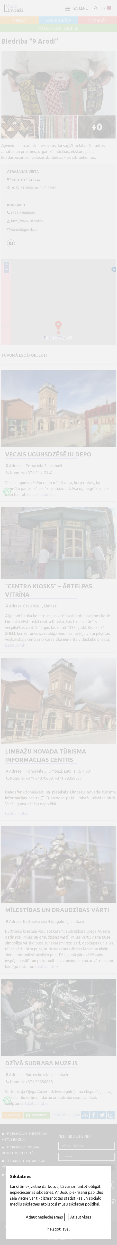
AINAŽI (20, 20)
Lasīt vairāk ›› (44, 494)
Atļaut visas (80, 1217)
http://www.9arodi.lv (27, 221)
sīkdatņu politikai (84, 1204)
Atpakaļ (13, 1115)
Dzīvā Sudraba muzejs (41, 1063)
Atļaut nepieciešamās (44, 1217)
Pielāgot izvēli (58, 1229)
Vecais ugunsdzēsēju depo (48, 454)
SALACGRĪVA (58, 20)
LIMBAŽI (97, 20)
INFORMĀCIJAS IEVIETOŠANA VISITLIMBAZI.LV (24, 1136)
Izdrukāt (38, 1115)
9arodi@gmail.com (25, 230)
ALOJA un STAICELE (59, 28)
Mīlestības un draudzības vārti (57, 910)
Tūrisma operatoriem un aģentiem (23, 1164)
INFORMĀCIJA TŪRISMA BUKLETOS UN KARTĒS (20, 1150)
